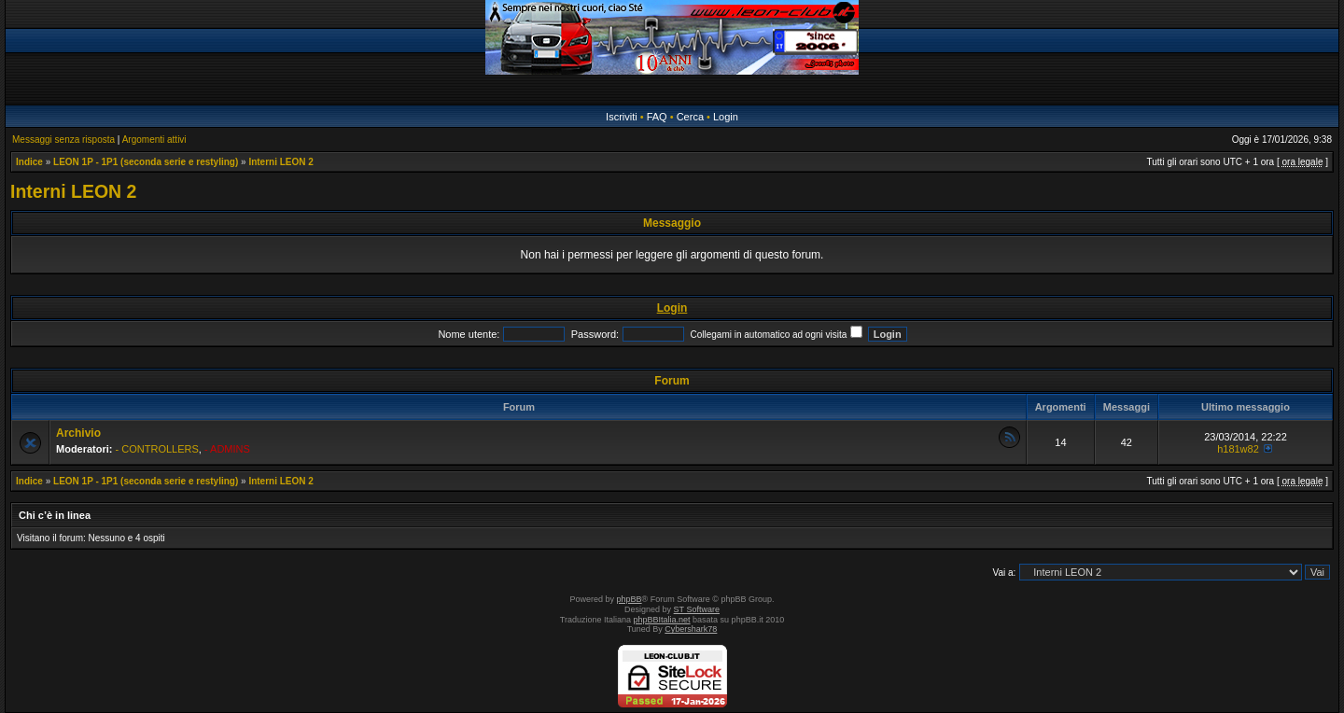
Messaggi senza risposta (63, 139)
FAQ (657, 116)
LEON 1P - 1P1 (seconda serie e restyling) (145, 162)
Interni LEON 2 (280, 162)
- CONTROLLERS (157, 448)
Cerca (690, 116)
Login (725, 116)
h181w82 (1238, 448)
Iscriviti (621, 116)
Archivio (78, 433)
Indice (29, 162)
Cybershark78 (691, 629)
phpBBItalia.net (662, 619)
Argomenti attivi (154, 139)
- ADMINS (227, 448)
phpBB (629, 599)
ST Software (697, 609)
